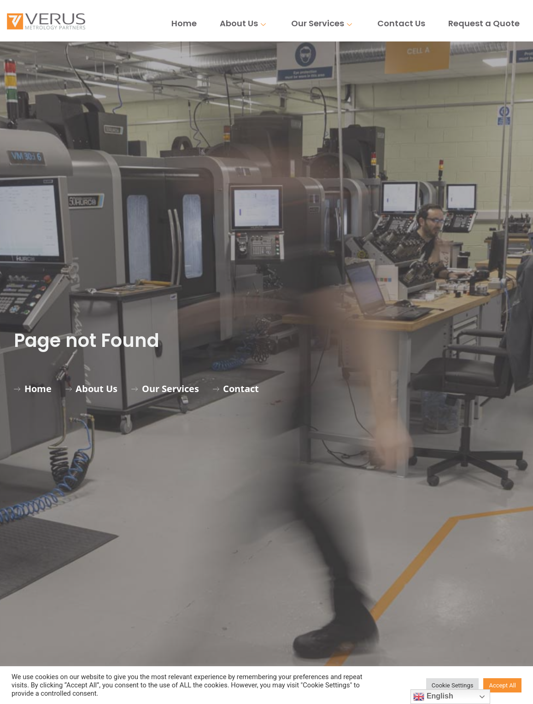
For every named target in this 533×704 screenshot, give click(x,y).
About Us (244, 23)
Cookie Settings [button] (453, 685)
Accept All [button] (502, 685)
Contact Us (401, 23)
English (433, 696)
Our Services (322, 23)
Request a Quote (484, 23)
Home (184, 23)
